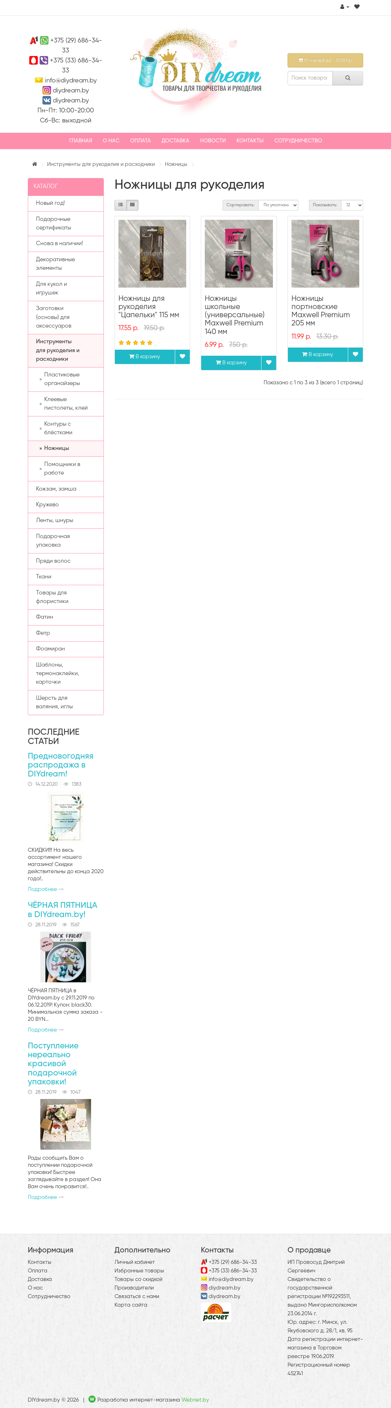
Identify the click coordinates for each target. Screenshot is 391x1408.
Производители (134, 1288)
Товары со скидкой (138, 1279)
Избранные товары (139, 1270)
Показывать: (325, 205)
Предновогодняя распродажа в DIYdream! (60, 765)
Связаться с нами (137, 1296)
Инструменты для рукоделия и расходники (101, 164)
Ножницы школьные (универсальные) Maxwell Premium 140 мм (235, 315)
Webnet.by (195, 1400)
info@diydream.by (71, 80)
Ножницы (176, 164)
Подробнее (46, 889)
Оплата (140, 140)
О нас (111, 140)
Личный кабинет (135, 1262)
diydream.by (71, 90)
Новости (213, 140)
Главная (80, 140)
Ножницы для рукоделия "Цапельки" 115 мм (148, 307)
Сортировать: (241, 205)
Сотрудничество (298, 140)
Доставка (175, 140)
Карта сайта (131, 1305)
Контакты (250, 140)
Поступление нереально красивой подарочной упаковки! (53, 1064)
